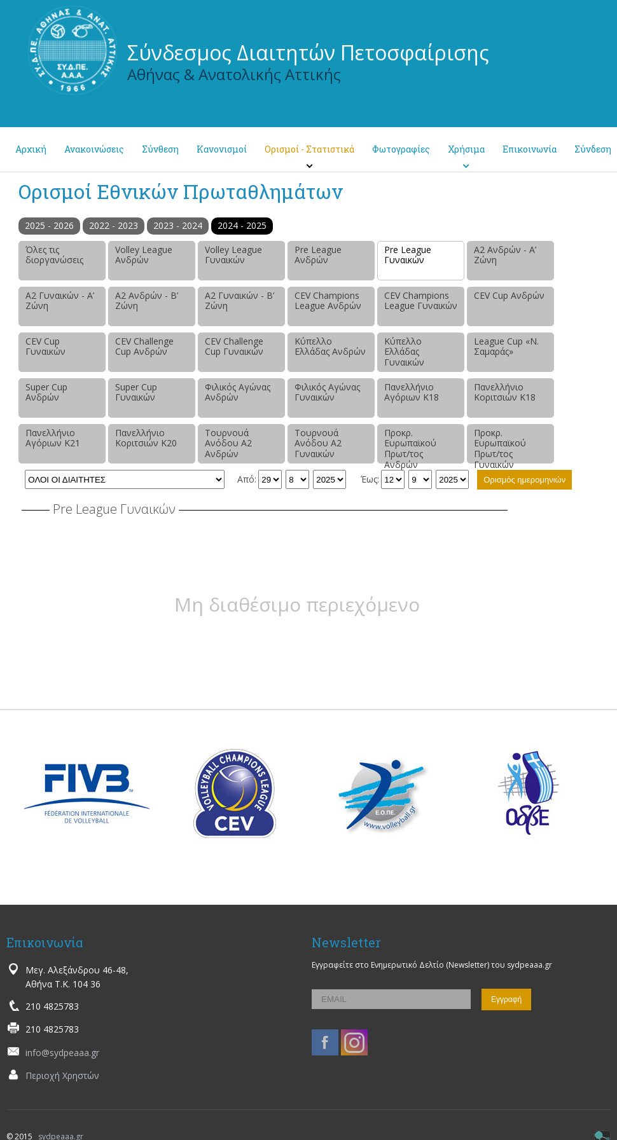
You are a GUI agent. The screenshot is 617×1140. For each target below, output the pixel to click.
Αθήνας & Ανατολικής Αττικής (234, 74)
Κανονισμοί (222, 149)
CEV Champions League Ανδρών (328, 300)
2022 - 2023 (113, 225)
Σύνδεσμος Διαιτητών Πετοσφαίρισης (308, 52)
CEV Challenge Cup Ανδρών (144, 346)
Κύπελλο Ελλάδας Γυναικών (404, 352)
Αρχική (30, 149)
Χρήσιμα (466, 149)
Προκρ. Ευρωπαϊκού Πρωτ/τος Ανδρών (410, 445)
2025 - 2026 (49, 225)
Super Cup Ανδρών (46, 392)
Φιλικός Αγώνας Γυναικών (327, 392)
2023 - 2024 (177, 225)
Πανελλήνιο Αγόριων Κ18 (411, 392)
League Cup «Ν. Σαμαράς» (506, 346)
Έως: (370, 479)
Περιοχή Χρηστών (62, 1075)
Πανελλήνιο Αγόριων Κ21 (52, 438)
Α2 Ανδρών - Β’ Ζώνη (146, 300)
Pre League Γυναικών (407, 255)
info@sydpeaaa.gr (62, 1053)
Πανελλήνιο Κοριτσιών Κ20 (146, 438)
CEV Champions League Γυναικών (420, 300)
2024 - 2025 (242, 225)
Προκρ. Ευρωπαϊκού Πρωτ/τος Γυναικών (500, 445)
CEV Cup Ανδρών (509, 295)
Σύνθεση (160, 149)
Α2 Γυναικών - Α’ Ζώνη (59, 300)
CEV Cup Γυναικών (45, 346)
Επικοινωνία (530, 149)
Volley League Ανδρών (143, 255)
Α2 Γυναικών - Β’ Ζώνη (239, 300)
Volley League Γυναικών (233, 255)
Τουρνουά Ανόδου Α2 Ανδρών (228, 443)
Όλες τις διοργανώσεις (54, 255)
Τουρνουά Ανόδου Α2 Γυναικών (318, 443)
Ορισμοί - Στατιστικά (309, 149)
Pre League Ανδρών (318, 255)
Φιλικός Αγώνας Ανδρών (237, 392)
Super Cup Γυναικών (136, 392)
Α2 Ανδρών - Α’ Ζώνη (505, 255)
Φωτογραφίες (401, 149)
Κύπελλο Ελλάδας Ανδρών (330, 346)
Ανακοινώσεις (94, 149)
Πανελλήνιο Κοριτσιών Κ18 (505, 392)
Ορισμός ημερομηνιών (524, 479)
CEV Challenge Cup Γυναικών (234, 346)
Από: (246, 479)
